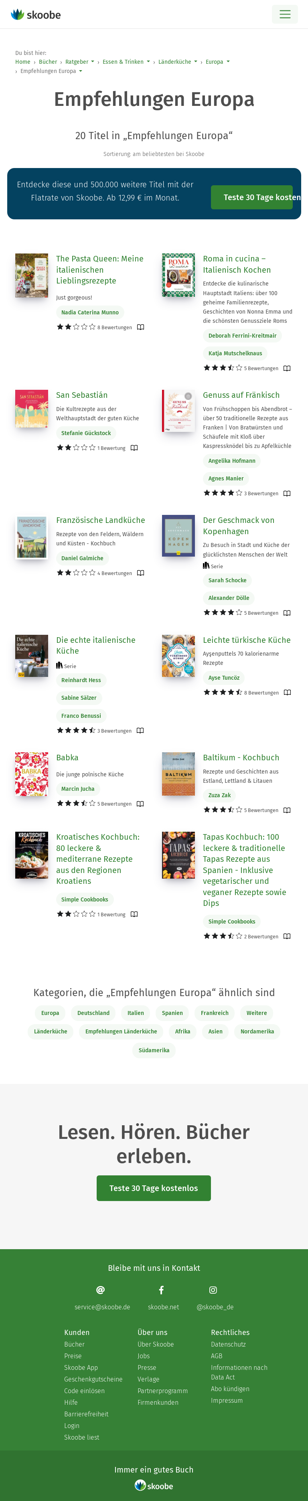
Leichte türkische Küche (247, 640)
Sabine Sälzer (79, 698)
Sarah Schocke (228, 580)
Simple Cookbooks (84, 899)
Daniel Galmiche (82, 558)
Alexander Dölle (229, 598)
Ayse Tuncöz (224, 678)
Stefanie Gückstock (86, 433)
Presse (147, 1367)
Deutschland (93, 1013)
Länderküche (174, 62)
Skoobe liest (81, 1437)
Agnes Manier (226, 478)
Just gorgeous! (74, 297)
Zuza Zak (220, 795)
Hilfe (71, 1402)
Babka (67, 757)
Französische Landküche (100, 520)
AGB (217, 1356)
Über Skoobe (156, 1344)
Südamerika (154, 1050)
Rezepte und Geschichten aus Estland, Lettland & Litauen (241, 776)
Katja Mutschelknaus (235, 353)
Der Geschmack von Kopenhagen (239, 525)
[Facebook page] (163, 1298)
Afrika (182, 1031)
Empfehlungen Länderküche (121, 1031)
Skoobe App (81, 1367)
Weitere (257, 1013)
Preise (73, 1356)
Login (71, 1426)
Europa (214, 62)
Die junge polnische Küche (90, 774)
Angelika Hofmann (232, 461)
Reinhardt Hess (81, 680)
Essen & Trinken (123, 62)
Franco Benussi (81, 716)
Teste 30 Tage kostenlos (258, 197)
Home (22, 62)
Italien (136, 1013)
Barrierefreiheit (86, 1414)
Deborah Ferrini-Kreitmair (243, 335)
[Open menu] (285, 14)
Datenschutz (228, 1344)
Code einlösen (84, 1391)
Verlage (149, 1379)
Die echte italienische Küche (96, 645)
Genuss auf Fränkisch (241, 395)
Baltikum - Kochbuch (241, 757)
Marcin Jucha (78, 789)
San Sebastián (82, 395)
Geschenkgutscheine (93, 1379)
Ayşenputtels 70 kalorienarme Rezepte (241, 658)
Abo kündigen (230, 1389)
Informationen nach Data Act (239, 1372)
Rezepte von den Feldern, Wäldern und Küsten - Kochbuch (100, 539)
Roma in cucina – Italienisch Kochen (237, 264)
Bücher (48, 62)
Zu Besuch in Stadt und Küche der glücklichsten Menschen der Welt (246, 550)
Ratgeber (76, 62)
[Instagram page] (215, 1298)
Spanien (172, 1013)
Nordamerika (257, 1031)
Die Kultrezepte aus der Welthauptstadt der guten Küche (97, 414)
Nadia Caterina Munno (90, 312)
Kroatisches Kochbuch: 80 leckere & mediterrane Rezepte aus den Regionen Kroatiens (98, 859)
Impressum (227, 1400)
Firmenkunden (158, 1402)
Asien (216, 1031)
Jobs (144, 1356)
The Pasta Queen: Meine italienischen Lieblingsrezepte (100, 270)
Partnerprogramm (163, 1391)
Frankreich (215, 1013)
